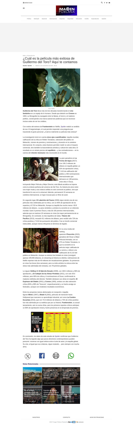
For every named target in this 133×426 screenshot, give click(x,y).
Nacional (44, 18)
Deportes (62, 18)
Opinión (104, 18)
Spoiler (63, 126)
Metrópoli (36, 18)
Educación (79, 18)
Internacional (53, 18)
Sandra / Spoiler (27, 65)
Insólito (87, 18)
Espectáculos (95, 18)
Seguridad (70, 18)
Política (29, 18)
